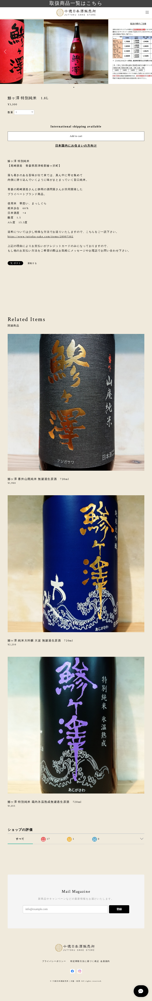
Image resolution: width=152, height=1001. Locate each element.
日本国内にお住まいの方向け (76, 145)
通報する (32, 263)
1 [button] (73, 87)
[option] (76, 51)
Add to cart (76, 136)
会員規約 (105, 961)
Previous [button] (6, 52)
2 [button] (76, 87)
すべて (20, 838)
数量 (10, 112)
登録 (119, 909)
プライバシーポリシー (54, 961)
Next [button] (146, 52)
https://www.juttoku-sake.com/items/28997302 (41, 236)
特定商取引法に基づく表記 (84, 961)
